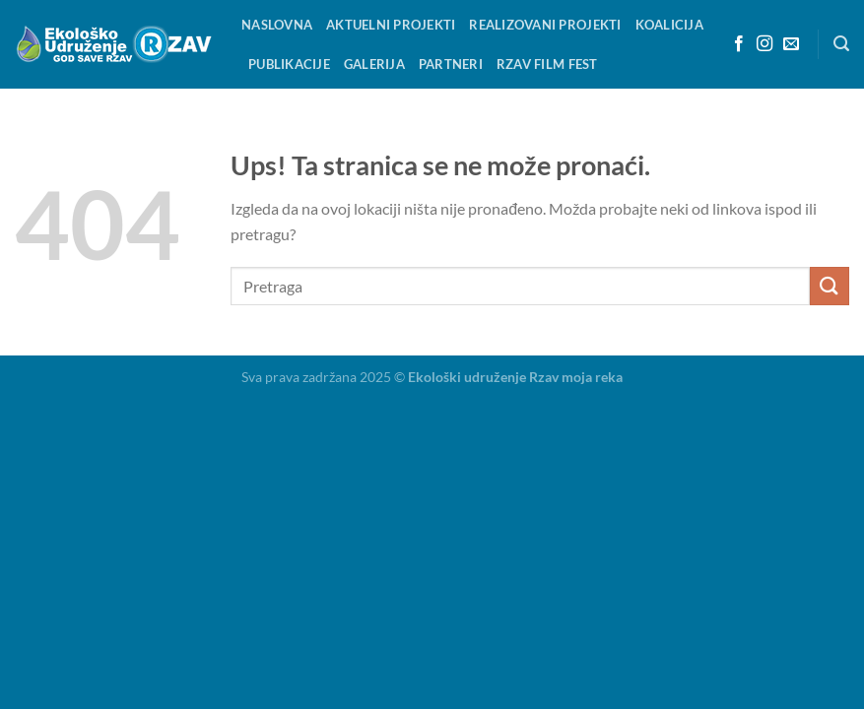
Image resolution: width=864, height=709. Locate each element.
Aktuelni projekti (390, 24)
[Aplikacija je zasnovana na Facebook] (739, 44)
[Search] (841, 44)
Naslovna (276, 24)
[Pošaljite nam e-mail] (791, 44)
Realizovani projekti (545, 24)
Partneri (451, 64)
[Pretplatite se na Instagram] (764, 44)
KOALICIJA (669, 24)
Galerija (374, 64)
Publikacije (289, 64)
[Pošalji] (829, 286)
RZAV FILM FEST (547, 64)
